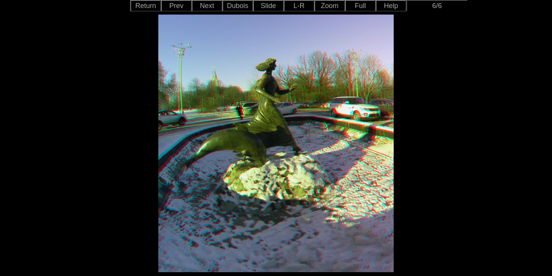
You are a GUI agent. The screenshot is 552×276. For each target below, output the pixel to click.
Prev (176, 6)
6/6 (437, 6)
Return (145, 6)
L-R (298, 6)
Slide (268, 6)
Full (360, 6)
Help (391, 6)
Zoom (329, 6)
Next (207, 6)
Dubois (237, 6)
